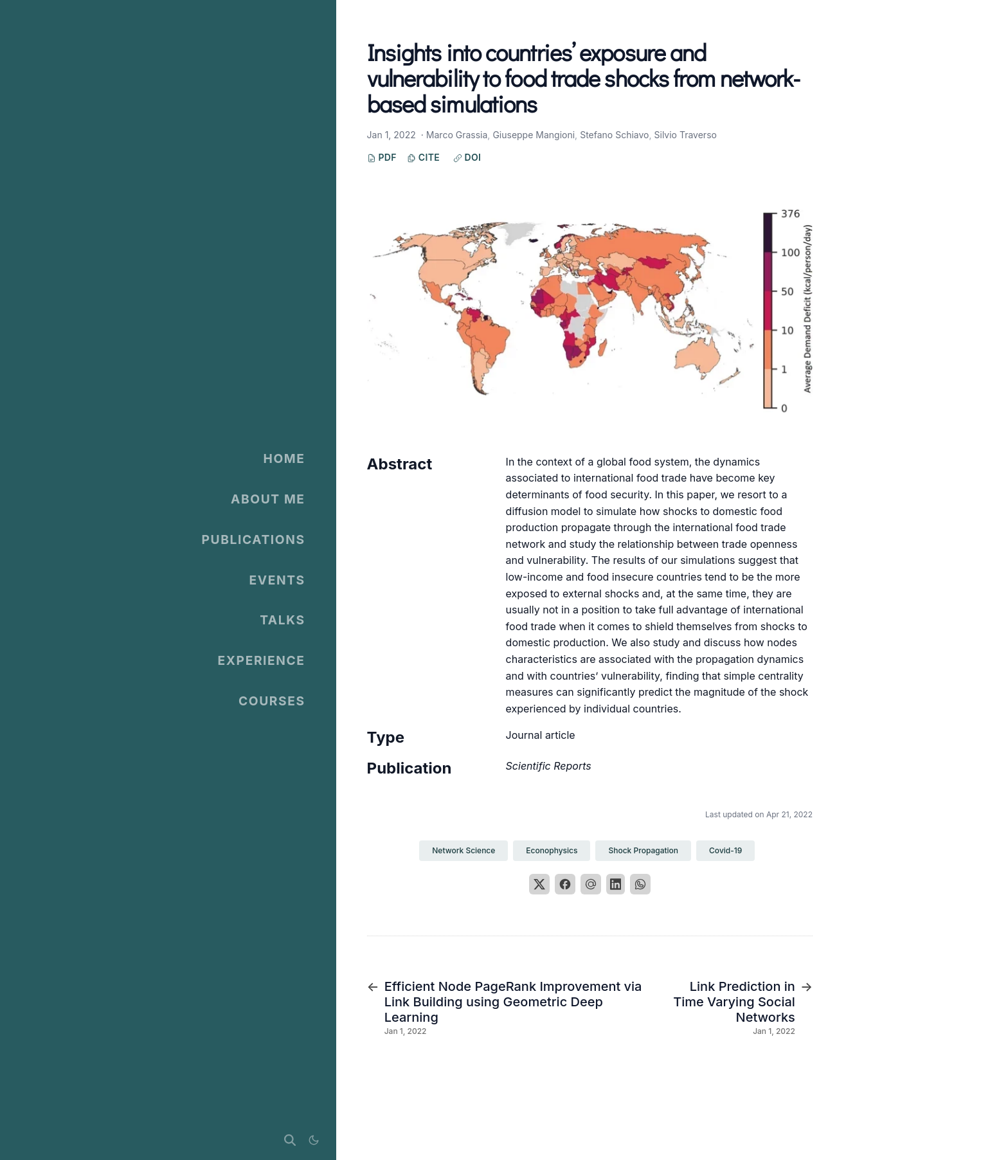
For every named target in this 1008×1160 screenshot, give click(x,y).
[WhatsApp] (640, 884)
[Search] (289, 1140)
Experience (261, 660)
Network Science (463, 850)
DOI (467, 157)
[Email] (590, 884)
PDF (382, 157)
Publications (253, 539)
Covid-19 (725, 850)
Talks (282, 620)
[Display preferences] (313, 1140)
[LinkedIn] (616, 884)
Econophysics (551, 850)
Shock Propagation (643, 850)
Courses (272, 701)
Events (277, 580)
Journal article (540, 735)
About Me (268, 499)
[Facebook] (565, 884)
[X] (539, 884)
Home (284, 458)
